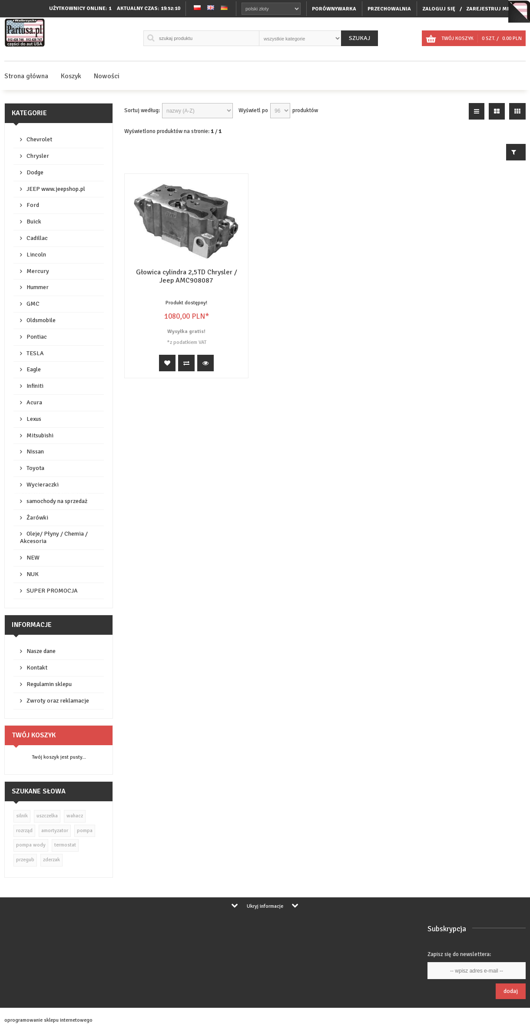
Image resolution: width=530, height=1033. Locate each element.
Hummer (37, 287)
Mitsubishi (39, 435)
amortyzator (54, 830)
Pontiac (36, 336)
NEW (33, 557)
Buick (33, 221)
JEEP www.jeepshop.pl (55, 189)
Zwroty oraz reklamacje (57, 700)
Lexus (33, 419)
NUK (32, 574)
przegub (25, 859)
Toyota (35, 468)
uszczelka (47, 816)
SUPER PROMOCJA (52, 590)
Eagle (33, 369)
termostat (65, 845)
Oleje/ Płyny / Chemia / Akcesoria (54, 537)
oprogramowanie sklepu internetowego (48, 1020)
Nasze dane (41, 651)
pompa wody (31, 845)
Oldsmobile (41, 320)
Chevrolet (39, 139)
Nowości (106, 76)
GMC (33, 303)
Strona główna (26, 76)
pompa (85, 830)
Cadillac (37, 238)
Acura (34, 402)
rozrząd (24, 830)
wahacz (74, 816)
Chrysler (37, 156)
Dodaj (511, 991)
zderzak (51, 859)
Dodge (34, 172)
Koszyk (71, 76)
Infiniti (34, 386)
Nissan (35, 451)
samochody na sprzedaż (56, 501)
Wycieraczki (42, 484)
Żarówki (37, 517)
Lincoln (36, 254)
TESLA (35, 353)
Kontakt (36, 667)
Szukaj (359, 38)
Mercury (37, 271)
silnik (22, 816)
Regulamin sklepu (49, 684)
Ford (32, 205)
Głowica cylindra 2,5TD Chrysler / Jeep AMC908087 (186, 276)
